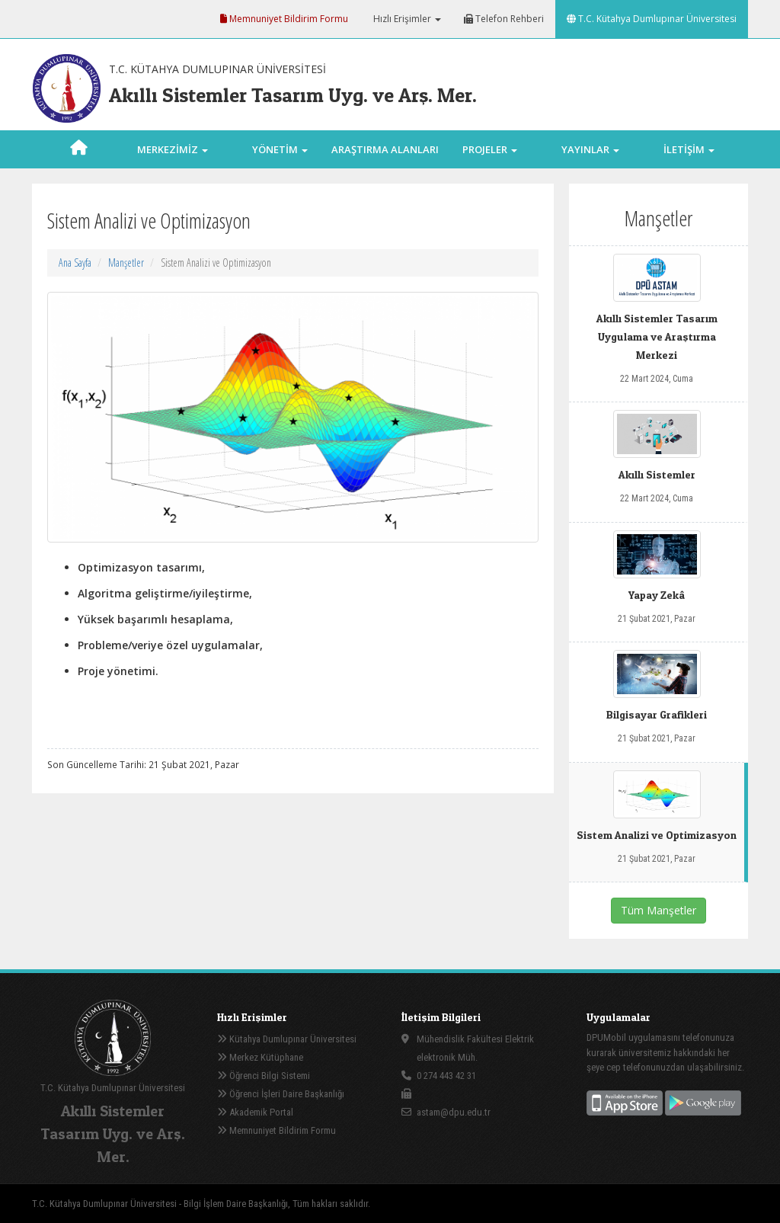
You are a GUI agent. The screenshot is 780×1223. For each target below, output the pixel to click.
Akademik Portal (255, 1112)
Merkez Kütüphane (260, 1057)
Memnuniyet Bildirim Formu (284, 18)
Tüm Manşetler (658, 910)
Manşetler (126, 262)
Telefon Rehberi (504, 18)
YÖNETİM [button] (280, 149)
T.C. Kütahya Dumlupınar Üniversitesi (652, 18)
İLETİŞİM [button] (688, 149)
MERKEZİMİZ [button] (172, 149)
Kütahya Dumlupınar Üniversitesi (286, 1039)
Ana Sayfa (75, 262)
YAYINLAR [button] (590, 149)
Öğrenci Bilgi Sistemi (263, 1075)
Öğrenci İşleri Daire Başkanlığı (280, 1094)
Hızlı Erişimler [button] (406, 18)
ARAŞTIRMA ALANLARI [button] (385, 166)
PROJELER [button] (489, 149)
